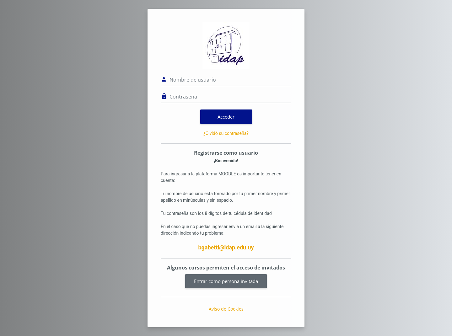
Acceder (226, 117)
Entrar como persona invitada (226, 281)
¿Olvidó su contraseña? (226, 133)
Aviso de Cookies (226, 309)
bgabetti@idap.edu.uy (226, 247)
